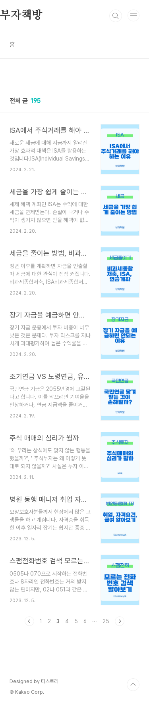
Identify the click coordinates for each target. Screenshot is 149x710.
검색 (116, 16)
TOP (133, 684)
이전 (29, 621)
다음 (119, 621)
